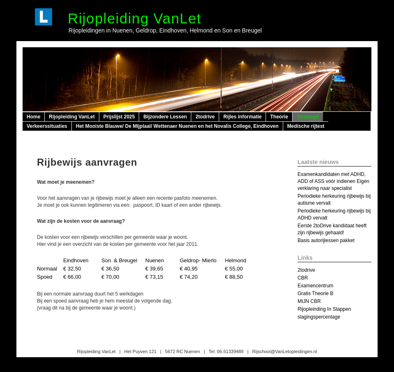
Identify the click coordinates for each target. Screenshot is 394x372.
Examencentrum (315, 286)
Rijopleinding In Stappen (324, 309)
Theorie (279, 117)
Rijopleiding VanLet (135, 18)
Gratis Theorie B (315, 293)
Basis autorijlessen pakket (326, 240)
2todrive (205, 117)
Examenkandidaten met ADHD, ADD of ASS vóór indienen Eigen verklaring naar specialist (333, 181)
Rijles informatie (242, 117)
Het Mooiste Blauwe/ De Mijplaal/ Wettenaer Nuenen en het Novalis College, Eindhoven (177, 126)
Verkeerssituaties (47, 126)
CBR (303, 278)
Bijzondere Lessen (165, 117)
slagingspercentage (319, 317)
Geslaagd (308, 117)
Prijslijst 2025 (119, 117)
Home (33, 117)
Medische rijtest (306, 126)
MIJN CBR (309, 301)
